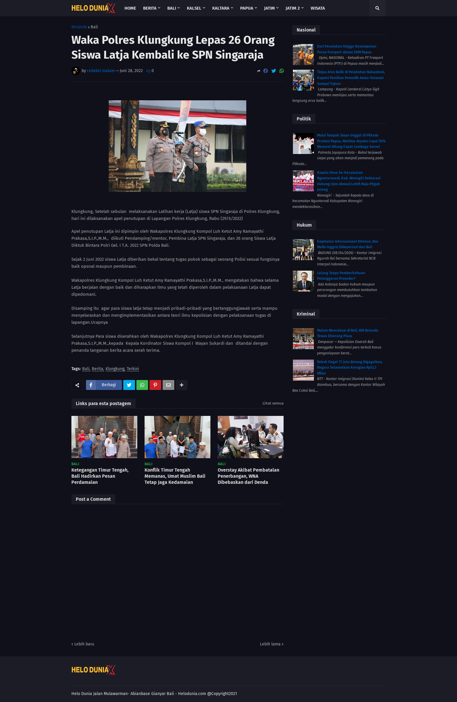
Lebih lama (270, 644)
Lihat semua (273, 403)
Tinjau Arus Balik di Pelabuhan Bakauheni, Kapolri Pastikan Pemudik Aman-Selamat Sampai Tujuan (351, 77)
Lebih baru (84, 644)
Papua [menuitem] (246, 8)
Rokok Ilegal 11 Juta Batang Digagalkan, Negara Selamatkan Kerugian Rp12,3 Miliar (350, 367)
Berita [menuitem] (150, 8)
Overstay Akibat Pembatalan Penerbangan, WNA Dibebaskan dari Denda (248, 476)
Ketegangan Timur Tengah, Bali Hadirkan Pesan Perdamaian (100, 476)
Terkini (133, 369)
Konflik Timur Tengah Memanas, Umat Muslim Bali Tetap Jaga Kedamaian (175, 476)
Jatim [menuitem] (269, 8)
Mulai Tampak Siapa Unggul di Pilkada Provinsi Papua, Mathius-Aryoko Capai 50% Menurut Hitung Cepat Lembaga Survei (351, 141)
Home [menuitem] (130, 8)
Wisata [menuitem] (318, 8)
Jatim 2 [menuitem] (293, 8)
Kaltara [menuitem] (220, 8)
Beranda (79, 27)
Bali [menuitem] (171, 8)
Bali (94, 27)
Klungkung (115, 369)
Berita (97, 369)
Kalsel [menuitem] (194, 8)
